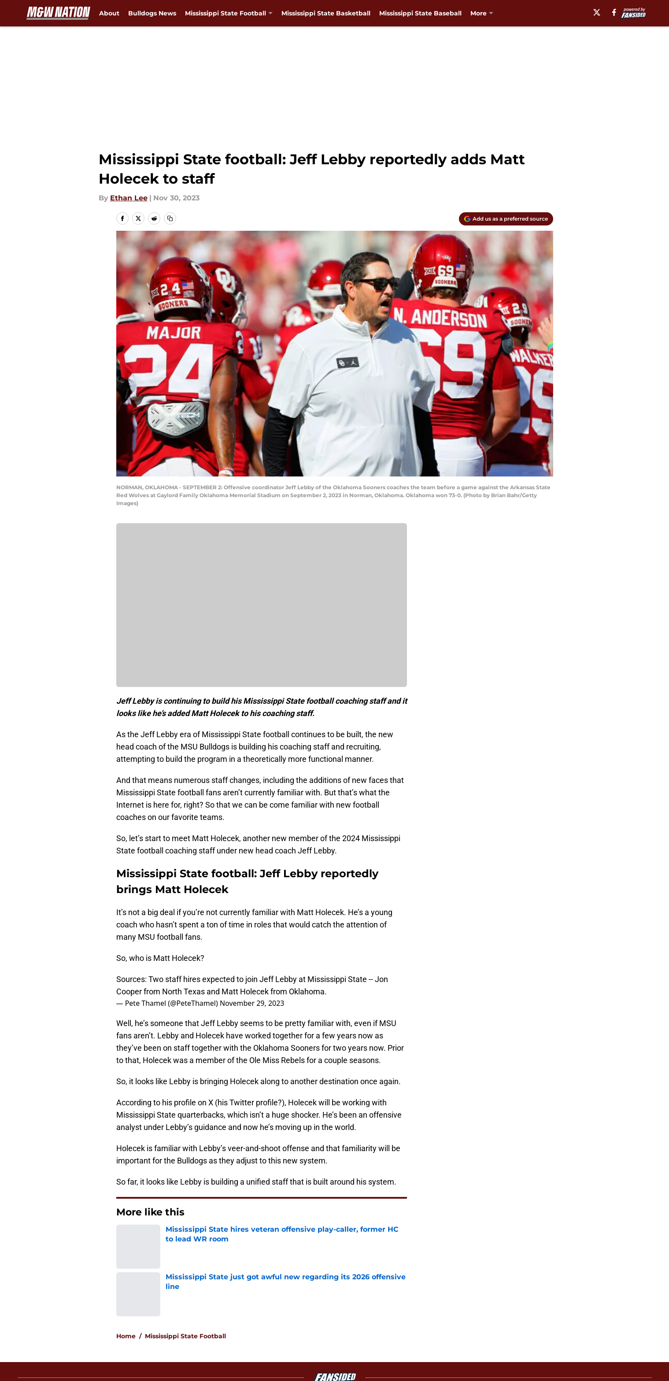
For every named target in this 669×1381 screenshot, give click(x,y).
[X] (598, 12)
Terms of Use (339, 1317)
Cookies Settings (261, 611)
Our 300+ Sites (435, 1300)
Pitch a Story (137, 1317)
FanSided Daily (522, 1300)
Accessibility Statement (156, 1333)
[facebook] (616, 12)
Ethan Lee (129, 198)
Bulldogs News (152, 13)
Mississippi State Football (185, 1239)
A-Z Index (249, 1333)
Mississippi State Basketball (325, 13)
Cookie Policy (433, 1317)
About (109, 13)
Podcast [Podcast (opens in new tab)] (483, 13)
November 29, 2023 (252, 1003)
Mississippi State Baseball (420, 13)
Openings (249, 1300)
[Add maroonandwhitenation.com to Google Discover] (506, 218)
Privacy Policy (257, 1317)
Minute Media (69, 1356)
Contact (330, 1300)
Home (126, 1239)
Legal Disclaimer (525, 1317)
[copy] (170, 218)
